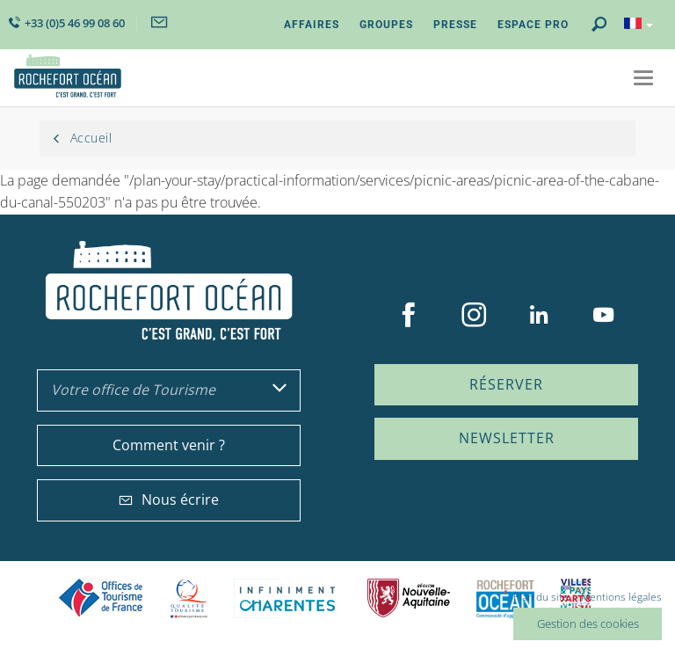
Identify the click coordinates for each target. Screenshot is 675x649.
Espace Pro (533, 24)
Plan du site (541, 596)
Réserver (506, 384)
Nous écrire (169, 499)
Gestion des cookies (588, 623)
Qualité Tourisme (189, 598)
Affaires (311, 24)
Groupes (386, 24)
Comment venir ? (168, 445)
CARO (505, 598)
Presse (455, 24)
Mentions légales (621, 596)
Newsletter (507, 438)
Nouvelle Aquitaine (408, 598)
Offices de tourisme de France (101, 598)
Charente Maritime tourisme (287, 598)
